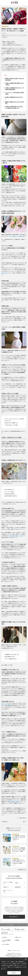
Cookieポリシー (18, 967)
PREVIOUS (4, 821)
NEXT (25, 821)
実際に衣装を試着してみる (16, 535)
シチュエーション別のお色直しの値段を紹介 (14, 93)
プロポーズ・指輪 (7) (8, 883)
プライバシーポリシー (16, 950)
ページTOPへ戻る (22, 818)
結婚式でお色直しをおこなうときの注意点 (14, 102)
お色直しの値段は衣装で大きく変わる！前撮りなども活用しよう (14, 107)
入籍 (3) (20, 882)
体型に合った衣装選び (6, 704)
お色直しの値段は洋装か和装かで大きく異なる (14, 83)
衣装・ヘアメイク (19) (8, 891)
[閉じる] (26, 959)
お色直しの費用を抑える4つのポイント (14, 97)
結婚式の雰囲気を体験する (14, 801)
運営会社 (9, 950)
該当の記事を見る (14, 916)
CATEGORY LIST (22, 869)
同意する (14, 973)
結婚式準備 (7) (20, 887)
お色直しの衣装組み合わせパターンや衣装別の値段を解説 (14, 88)
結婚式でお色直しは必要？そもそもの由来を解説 (14, 79)
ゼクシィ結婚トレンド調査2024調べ (17, 236)
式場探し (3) (8, 887)
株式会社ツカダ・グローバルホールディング (14, 955)
